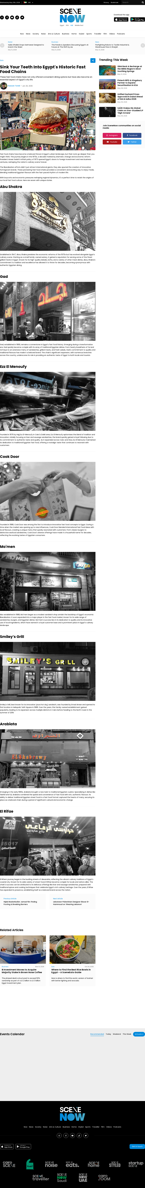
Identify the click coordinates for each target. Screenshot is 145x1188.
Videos (112, 34)
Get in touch (137, 1146)
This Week (127, 1034)
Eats (2, 60)
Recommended (97, 1034)
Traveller (97, 34)
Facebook (133, 135)
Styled (81, 34)
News (28, 34)
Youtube (113, 142)
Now (22, 34)
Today (108, 1034)
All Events (138, 1034)
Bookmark (114, 2)
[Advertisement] (44, 918)
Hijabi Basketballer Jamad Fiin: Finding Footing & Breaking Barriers (20, 903)
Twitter (134, 142)
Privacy (106, 2)
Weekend (117, 1034)
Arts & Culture (54, 34)
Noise (43, 34)
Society (36, 34)
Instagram (113, 135)
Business (65, 34)
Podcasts (121, 34)
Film (105, 34)
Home (74, 34)
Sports (89, 34)
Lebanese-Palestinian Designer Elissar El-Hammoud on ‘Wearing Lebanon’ (71, 903)
